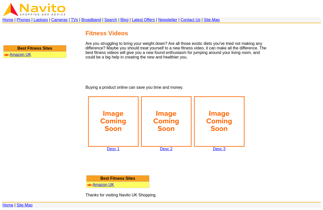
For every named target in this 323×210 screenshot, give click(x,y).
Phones (23, 20)
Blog (124, 20)
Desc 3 (219, 147)
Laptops (41, 20)
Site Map (212, 20)
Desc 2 (166, 147)
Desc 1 (113, 147)
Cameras (59, 20)
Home (8, 20)
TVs (74, 20)
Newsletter (167, 20)
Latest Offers (143, 20)
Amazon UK (17, 54)
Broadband (91, 20)
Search (110, 20)
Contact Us (190, 20)
